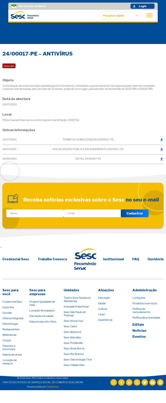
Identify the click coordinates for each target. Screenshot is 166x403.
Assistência (105, 319)
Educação (104, 297)
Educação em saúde (41, 316)
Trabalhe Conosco (52, 259)
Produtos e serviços (144, 303)
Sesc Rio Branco (74, 354)
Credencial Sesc (15, 259)
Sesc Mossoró (72, 332)
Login (140, 6)
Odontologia (10, 323)
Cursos (6, 340)
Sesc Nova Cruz (73, 320)
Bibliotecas (9, 334)
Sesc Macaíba (72, 337)
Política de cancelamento (141, 310)
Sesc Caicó (70, 326)
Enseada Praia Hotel (76, 306)
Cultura (102, 308)
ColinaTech (53, 386)
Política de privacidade (146, 317)
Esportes (8, 307)
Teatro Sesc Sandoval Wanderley (77, 299)
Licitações (138, 297)
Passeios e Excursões (9, 347)
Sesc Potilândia (73, 343)
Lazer (101, 314)
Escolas (7, 312)
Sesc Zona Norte (74, 348)
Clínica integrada (12, 318)
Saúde (102, 303)
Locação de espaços (9, 362)
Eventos (139, 337)
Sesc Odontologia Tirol (78, 359)
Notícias (139, 331)
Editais (138, 325)
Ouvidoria (156, 259)
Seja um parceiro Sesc (43, 321)
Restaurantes (10, 329)
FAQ (135, 259)
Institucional (113, 259)
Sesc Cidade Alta (74, 365)
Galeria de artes (12, 354)
